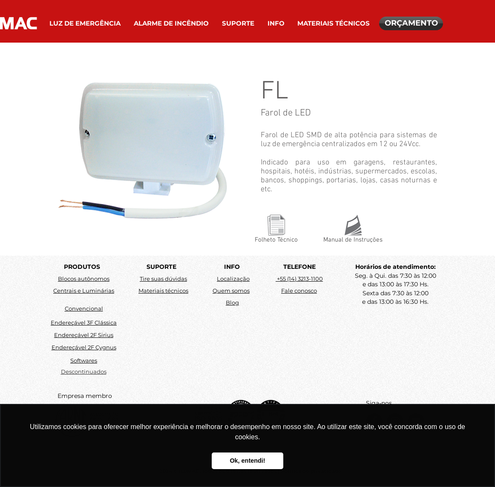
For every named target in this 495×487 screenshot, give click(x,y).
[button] (85, 23)
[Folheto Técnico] (276, 231)
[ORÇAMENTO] (411, 23)
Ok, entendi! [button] (247, 460)
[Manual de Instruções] (353, 231)
